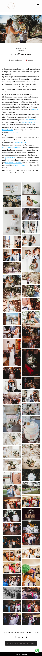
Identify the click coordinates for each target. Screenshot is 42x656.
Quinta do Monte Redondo (12, 147)
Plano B (35, 109)
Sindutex (14, 132)
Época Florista (7, 130)
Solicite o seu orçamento (21, 643)
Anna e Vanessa (30, 120)
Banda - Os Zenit (21, 165)
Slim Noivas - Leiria (28, 122)
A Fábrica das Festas (20, 142)
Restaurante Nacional (13, 163)
